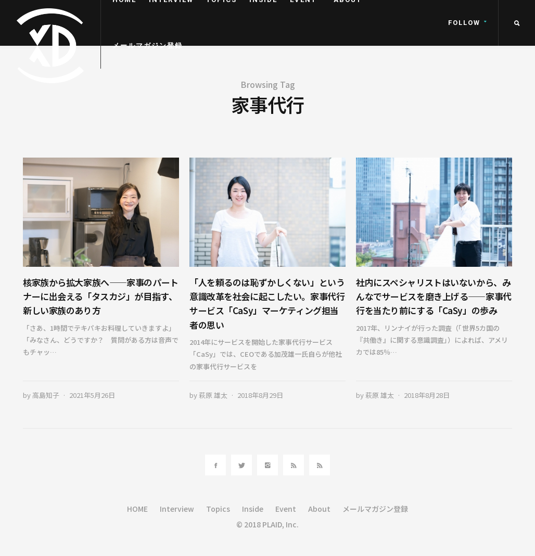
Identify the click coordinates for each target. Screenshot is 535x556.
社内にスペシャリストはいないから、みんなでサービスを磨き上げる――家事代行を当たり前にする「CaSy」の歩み (434, 296)
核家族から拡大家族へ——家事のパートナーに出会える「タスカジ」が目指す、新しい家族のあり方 (101, 296)
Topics (218, 508)
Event (285, 508)
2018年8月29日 (260, 395)
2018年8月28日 (427, 395)
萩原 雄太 (213, 395)
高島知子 (45, 395)
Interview (177, 508)
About (319, 508)
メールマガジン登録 (147, 45)
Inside (252, 508)
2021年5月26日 (92, 395)
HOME (137, 508)
